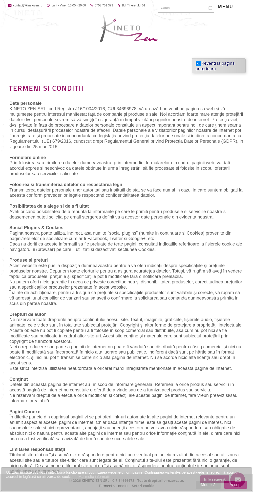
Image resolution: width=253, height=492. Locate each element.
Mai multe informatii (93, 477)
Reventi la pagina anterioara (215, 65)
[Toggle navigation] (229, 7)
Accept (236, 485)
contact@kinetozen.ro (27, 5)
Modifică (208, 485)
